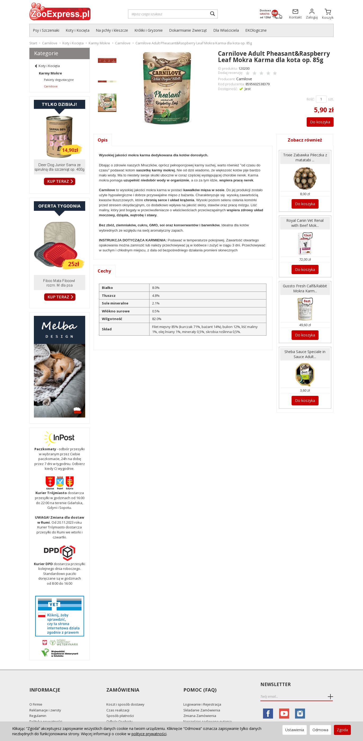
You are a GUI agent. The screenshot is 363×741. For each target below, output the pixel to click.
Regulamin (37, 706)
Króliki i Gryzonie (148, 30)
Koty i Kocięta (77, 30)
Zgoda (342, 729)
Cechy (105, 271)
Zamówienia (122, 684)
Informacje (44, 684)
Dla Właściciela (226, 30)
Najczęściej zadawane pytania (207, 712)
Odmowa (320, 729)
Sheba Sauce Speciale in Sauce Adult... (305, 354)
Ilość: (310, 98)
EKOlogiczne (256, 30)
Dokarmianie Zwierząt (188, 30)
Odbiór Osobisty (119, 712)
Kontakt (35, 717)
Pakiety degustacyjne (59, 80)
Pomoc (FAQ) (199, 684)
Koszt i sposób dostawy (125, 694)
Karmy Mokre (50, 73)
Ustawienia (294, 729)
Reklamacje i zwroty (45, 700)
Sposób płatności (120, 706)
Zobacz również (305, 139)
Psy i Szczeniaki (46, 30)
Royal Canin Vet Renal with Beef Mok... (305, 221)
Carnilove (244, 78)
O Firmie (35, 694)
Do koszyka (317, 121)
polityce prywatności (148, 733)
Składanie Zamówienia (201, 700)
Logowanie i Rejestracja (202, 694)
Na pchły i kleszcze (112, 30)
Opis (103, 139)
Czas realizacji (117, 700)
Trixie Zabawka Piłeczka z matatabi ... (305, 156)
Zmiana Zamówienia (199, 706)
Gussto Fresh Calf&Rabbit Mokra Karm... (304, 287)
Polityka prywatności (45, 712)
